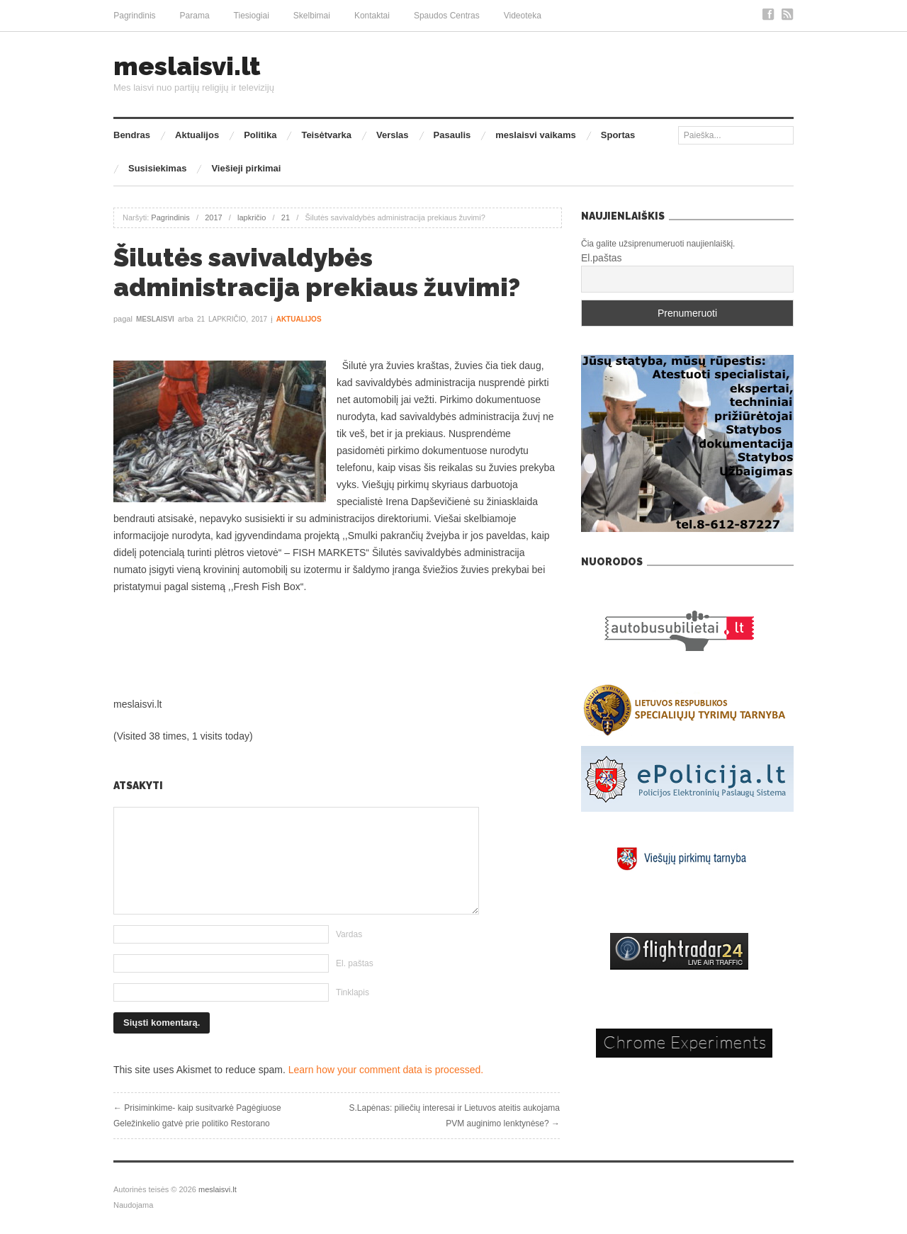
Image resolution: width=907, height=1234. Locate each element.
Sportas (618, 135)
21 (285, 217)
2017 (213, 217)
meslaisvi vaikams (535, 135)
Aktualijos (197, 135)
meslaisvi (155, 319)
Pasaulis (452, 135)
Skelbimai (311, 16)
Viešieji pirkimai (246, 168)
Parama (195, 16)
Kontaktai (372, 16)
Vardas (349, 934)
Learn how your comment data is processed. (385, 1069)
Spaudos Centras (447, 16)
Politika (260, 135)
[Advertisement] (336, 645)
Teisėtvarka (326, 135)
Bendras (131, 135)
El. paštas (354, 963)
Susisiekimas (157, 168)
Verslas (392, 135)
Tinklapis (352, 992)
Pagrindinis (134, 16)
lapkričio (251, 217)
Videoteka (522, 16)
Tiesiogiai (251, 16)
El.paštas (601, 258)
